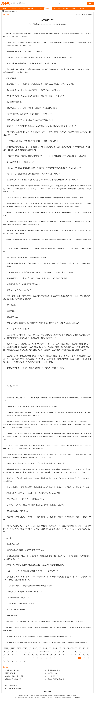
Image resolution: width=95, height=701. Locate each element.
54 (59, 655)
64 (12, 658)
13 (72, 648)
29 (48, 651)
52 (51, 655)
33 (63, 651)
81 (79, 658)
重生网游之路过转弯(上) (55, 670)
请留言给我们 (66, 695)
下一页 (25, 648)
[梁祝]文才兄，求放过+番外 (13, 679)
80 (75, 658)
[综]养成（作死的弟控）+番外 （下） (16, 676)
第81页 (19, 648)
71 (40, 658)
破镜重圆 (63, 24)
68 (28, 658)
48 (36, 655)
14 (75, 648)
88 (20, 661)
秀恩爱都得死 (13, 685)
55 (63, 655)
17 (87, 648)
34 (67, 651)
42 (12, 655)
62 (4, 658)
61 (87, 655)
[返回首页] (47, 691)
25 (32, 651)
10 (60, 648)
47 (32, 655)
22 (20, 651)
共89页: (6, 648)
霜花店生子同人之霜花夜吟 (56, 679)
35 (71, 651)
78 (67, 658)
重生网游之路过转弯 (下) (12, 673)
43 (16, 655)
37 (79, 651)
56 (67, 655)
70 (36, 658)
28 (44, 651)
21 (16, 651)
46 (28, 655)
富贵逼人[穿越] (52, 673)
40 (4, 655)
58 (75, 655)
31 (55, 651)
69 (32, 658)
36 (75, 651)
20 (12, 651)
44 (20, 655)
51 (48, 655)
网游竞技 (88, 14)
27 (40, 651)
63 (8, 658)
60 (83, 655)
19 (8, 651)
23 (24, 651)
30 (51, 651)
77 (63, 658)
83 (87, 658)
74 (51, 658)
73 (48, 658)
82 (83, 658)
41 (8, 655)
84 (4, 661)
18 (4, 651)
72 (44, 658)
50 (44, 655)
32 (59, 651)
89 (24, 661)
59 (79, 655)
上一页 (12, 648)
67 (24, 658)
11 (64, 648)
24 (28, 651)
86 (12, 661)
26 (36, 651)
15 (79, 648)
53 (55, 655)
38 (83, 651)
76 (59, 658)
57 (71, 655)
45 (24, 655)
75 (55, 658)
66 (20, 658)
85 (8, 661)
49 (40, 655)
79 (71, 658)
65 (16, 658)
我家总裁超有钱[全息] (12, 670)
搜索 (90, 3)
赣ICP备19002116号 (74, 697)
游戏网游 (58, 24)
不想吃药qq (36, 24)
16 (83, 648)
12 (68, 648)
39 (87, 651)
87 (16, 661)
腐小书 (83, 14)
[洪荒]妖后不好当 (53, 676)
